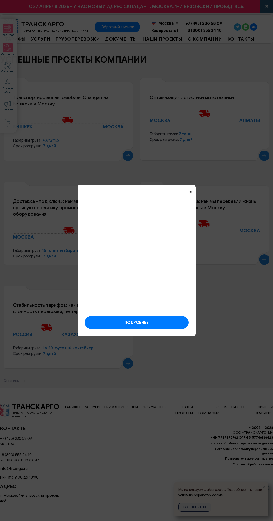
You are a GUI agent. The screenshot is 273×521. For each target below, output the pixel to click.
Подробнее (136, 322)
